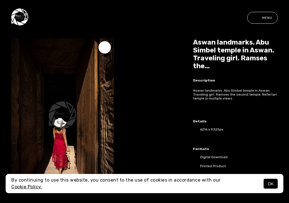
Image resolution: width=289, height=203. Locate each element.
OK (271, 183)
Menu (262, 17)
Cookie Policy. (26, 186)
